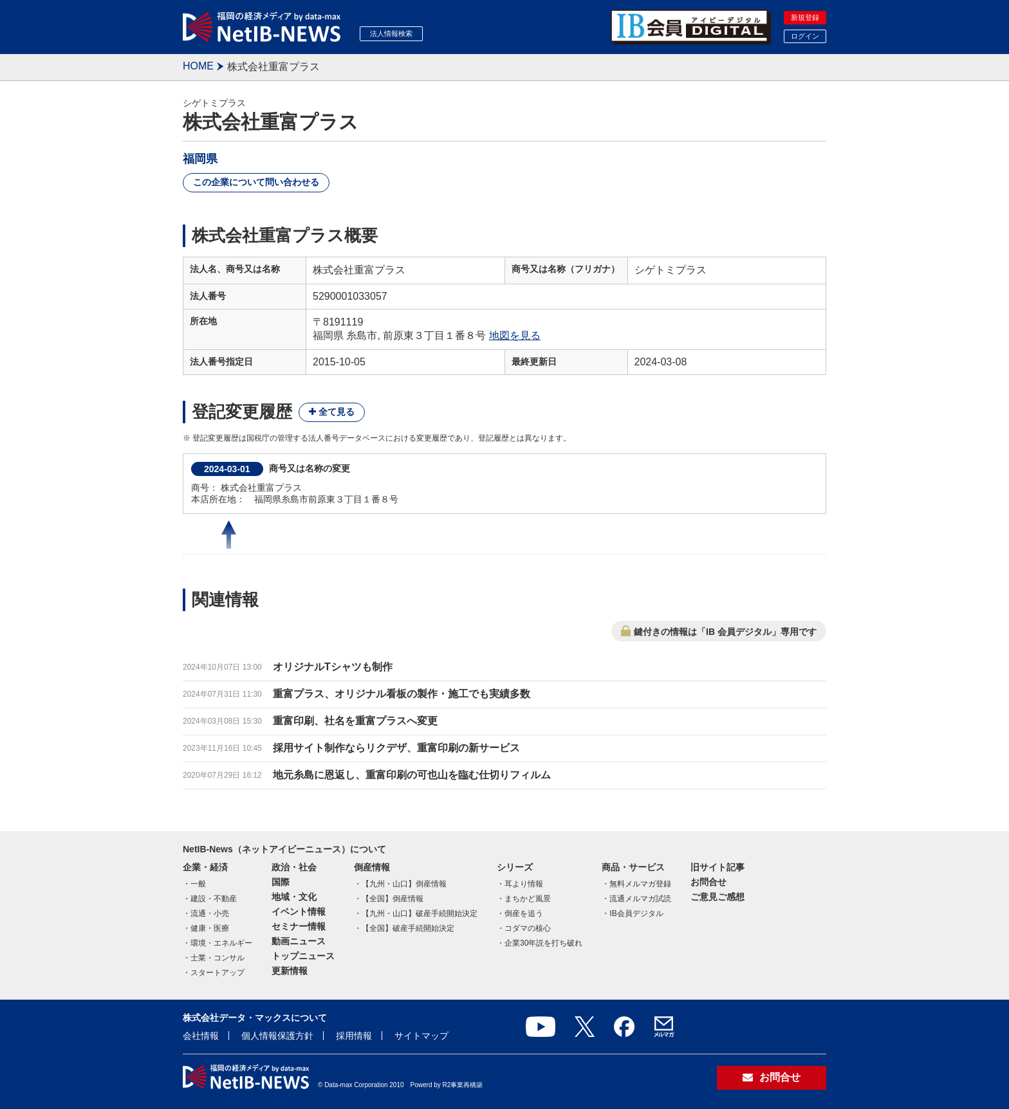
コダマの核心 (527, 928)
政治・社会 (294, 867)
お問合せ (708, 882)
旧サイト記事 (717, 867)
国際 (281, 882)
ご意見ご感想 (717, 897)
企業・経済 (205, 867)
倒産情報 (372, 867)
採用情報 (354, 1036)
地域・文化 (294, 897)
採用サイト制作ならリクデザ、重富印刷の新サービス (396, 747)
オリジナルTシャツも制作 (333, 666)
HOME (198, 65)
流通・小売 (209, 913)
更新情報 (290, 971)
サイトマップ (421, 1036)
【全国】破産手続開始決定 (408, 928)
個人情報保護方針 (277, 1036)
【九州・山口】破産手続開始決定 (419, 913)
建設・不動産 (213, 898)
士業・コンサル (217, 957)
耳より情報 (523, 883)
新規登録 (805, 17)
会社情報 (201, 1036)
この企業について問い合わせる (256, 182)
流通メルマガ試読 (640, 898)
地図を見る (515, 335)
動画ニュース (299, 941)
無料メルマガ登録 (640, 883)
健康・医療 (209, 928)
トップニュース (303, 956)
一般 (198, 883)
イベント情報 (299, 911)
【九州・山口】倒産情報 (404, 883)
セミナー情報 (299, 926)
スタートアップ (217, 972)
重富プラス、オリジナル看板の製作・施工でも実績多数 (401, 693)
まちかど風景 (527, 898)
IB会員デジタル (636, 913)
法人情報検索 (391, 33)
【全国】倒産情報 (392, 898)
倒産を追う (523, 913)
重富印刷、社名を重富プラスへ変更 (355, 720)
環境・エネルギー (221, 943)
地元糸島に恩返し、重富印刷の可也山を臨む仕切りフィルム (412, 774)
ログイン (805, 36)
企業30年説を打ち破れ (543, 943)
